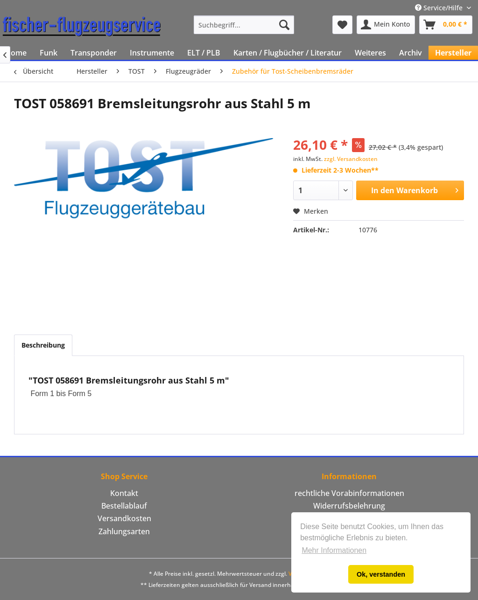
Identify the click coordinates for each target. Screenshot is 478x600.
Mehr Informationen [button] (334, 550)
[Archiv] (411, 53)
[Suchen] (284, 24)
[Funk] (48, 53)
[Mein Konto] (386, 24)
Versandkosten (124, 518)
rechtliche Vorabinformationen (349, 493)
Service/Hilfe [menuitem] (439, 7)
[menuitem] (244, 24)
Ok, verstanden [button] (381, 574)
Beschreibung (43, 345)
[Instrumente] (152, 53)
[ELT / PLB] (204, 53)
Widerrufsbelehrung (349, 506)
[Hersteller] (453, 53)
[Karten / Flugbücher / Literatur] (287, 53)
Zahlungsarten (124, 531)
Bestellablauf (124, 506)
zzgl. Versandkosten (351, 159)
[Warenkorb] (445, 24)
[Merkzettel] (342, 24)
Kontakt (124, 493)
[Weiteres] (370, 53)
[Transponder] (93, 53)
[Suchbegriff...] (244, 24)
